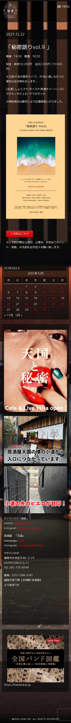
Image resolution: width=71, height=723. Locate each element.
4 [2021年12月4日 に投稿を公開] (53, 287)
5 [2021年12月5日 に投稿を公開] (62, 287)
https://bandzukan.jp (17, 685)
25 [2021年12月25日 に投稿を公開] (53, 304)
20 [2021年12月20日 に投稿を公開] (8, 304)
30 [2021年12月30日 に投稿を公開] (35, 310)
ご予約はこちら (19, 233)
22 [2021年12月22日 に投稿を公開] (26, 304)
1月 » (19, 315)
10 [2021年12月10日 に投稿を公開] (44, 292)
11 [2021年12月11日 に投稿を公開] (53, 292)
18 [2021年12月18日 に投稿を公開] (53, 298)
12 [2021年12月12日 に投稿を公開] (62, 292)
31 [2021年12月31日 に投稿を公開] (44, 310)
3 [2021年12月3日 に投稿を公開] (44, 287)
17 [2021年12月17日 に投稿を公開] (44, 298)
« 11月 (8, 315)
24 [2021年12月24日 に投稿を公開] (44, 304)
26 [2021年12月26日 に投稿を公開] (62, 304)
